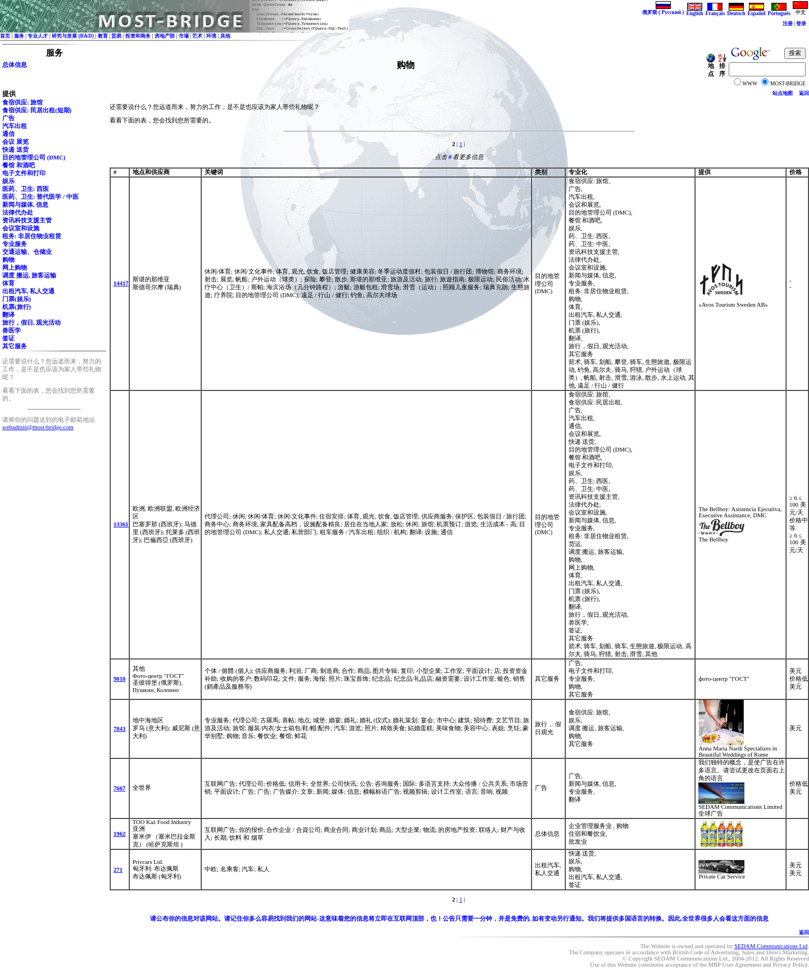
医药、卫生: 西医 (25, 189)
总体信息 (14, 65)
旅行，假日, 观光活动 (31, 323)
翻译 (8, 315)
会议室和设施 (20, 228)
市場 (184, 36)
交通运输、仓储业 (27, 252)
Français (715, 11)
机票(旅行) (16, 307)
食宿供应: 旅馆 (22, 102)
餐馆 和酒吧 (18, 165)
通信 (8, 134)
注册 (788, 23)
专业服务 (14, 244)
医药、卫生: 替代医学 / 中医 (40, 197)
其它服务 (14, 346)
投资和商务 (138, 36)
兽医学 (11, 330)
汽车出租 (14, 126)
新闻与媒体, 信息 (25, 205)
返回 (804, 93)
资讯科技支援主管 (27, 220)
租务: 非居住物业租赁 (31, 236)
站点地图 (782, 93)
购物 (8, 260)
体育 (8, 283)
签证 (8, 338)
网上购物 (14, 268)
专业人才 (38, 36)
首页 (5, 36)
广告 (8, 118)
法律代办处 (17, 213)
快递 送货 (15, 150)
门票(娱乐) (16, 299)
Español (756, 11)
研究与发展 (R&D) (73, 36)
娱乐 (8, 181)
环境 (211, 36)
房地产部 (164, 36)
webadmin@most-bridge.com (38, 427)
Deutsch (736, 11)
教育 (103, 36)
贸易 (116, 36)
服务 (19, 36)
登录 (801, 23)
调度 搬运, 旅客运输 (29, 275)
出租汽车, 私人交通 (28, 291)
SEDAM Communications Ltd (770, 946)
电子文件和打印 (24, 173)
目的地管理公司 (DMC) (33, 157)
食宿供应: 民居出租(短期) (36, 110)
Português (779, 11)
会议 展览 (15, 142)
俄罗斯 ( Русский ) (663, 9)
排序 (721, 67)
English (694, 11)
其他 (225, 36)
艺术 (197, 36)
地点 (710, 67)
